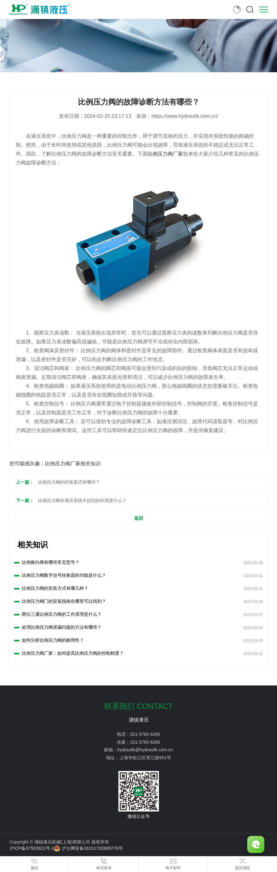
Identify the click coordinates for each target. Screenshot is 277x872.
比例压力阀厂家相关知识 (73, 463)
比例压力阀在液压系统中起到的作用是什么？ (82, 500)
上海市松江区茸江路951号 (145, 757)
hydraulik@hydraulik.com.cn (145, 749)
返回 (138, 518)
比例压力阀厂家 (165, 153)
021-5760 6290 (145, 734)
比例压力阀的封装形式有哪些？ (69, 482)
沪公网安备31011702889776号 (88, 848)
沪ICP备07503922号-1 (31, 848)
